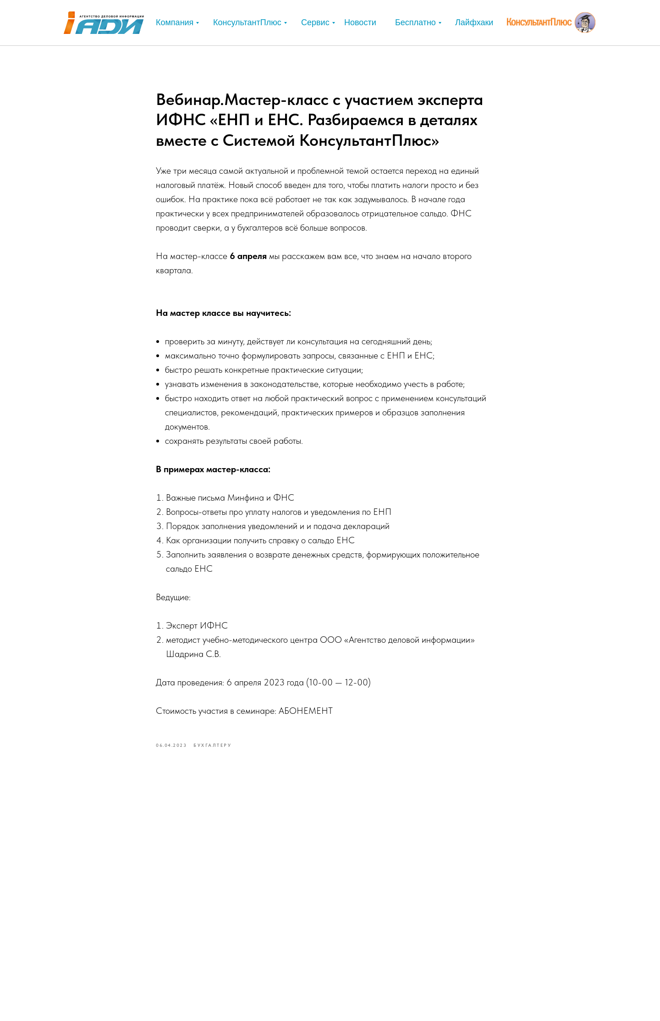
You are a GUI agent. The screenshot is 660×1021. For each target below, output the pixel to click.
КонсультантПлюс (247, 22)
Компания (174, 22)
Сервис (315, 22)
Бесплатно (415, 22)
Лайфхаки (474, 22)
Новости (360, 22)
